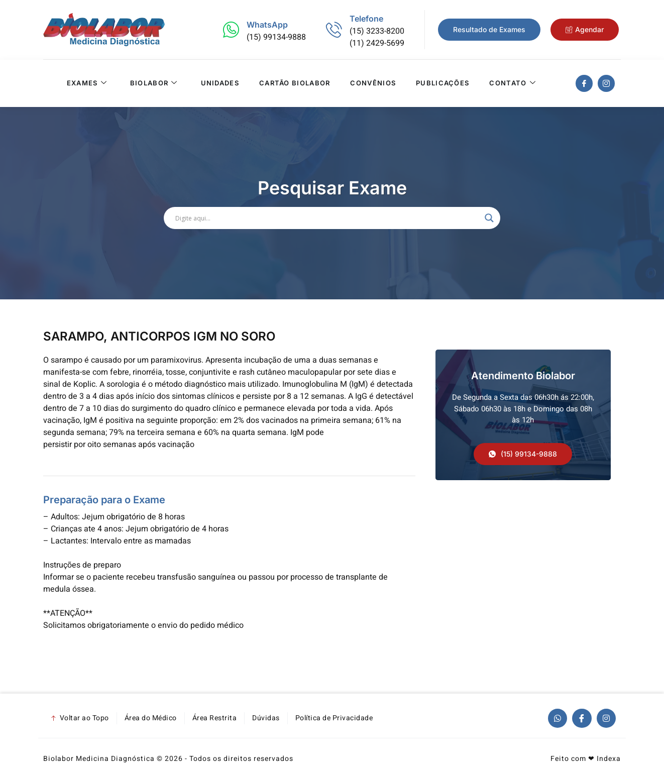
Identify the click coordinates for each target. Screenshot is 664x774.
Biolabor (154, 83)
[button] (523, 454)
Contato (512, 83)
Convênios (373, 83)
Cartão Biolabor (294, 83)
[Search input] (327, 218)
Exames (86, 83)
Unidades (219, 83)
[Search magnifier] (489, 218)
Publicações (442, 83)
